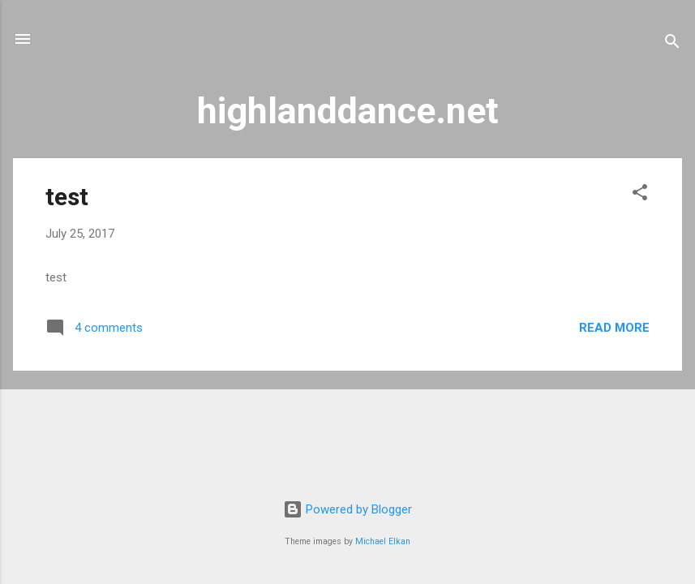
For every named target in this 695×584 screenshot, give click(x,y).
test (66, 196)
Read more (614, 327)
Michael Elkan (382, 541)
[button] (640, 195)
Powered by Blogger (347, 509)
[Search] (672, 44)
